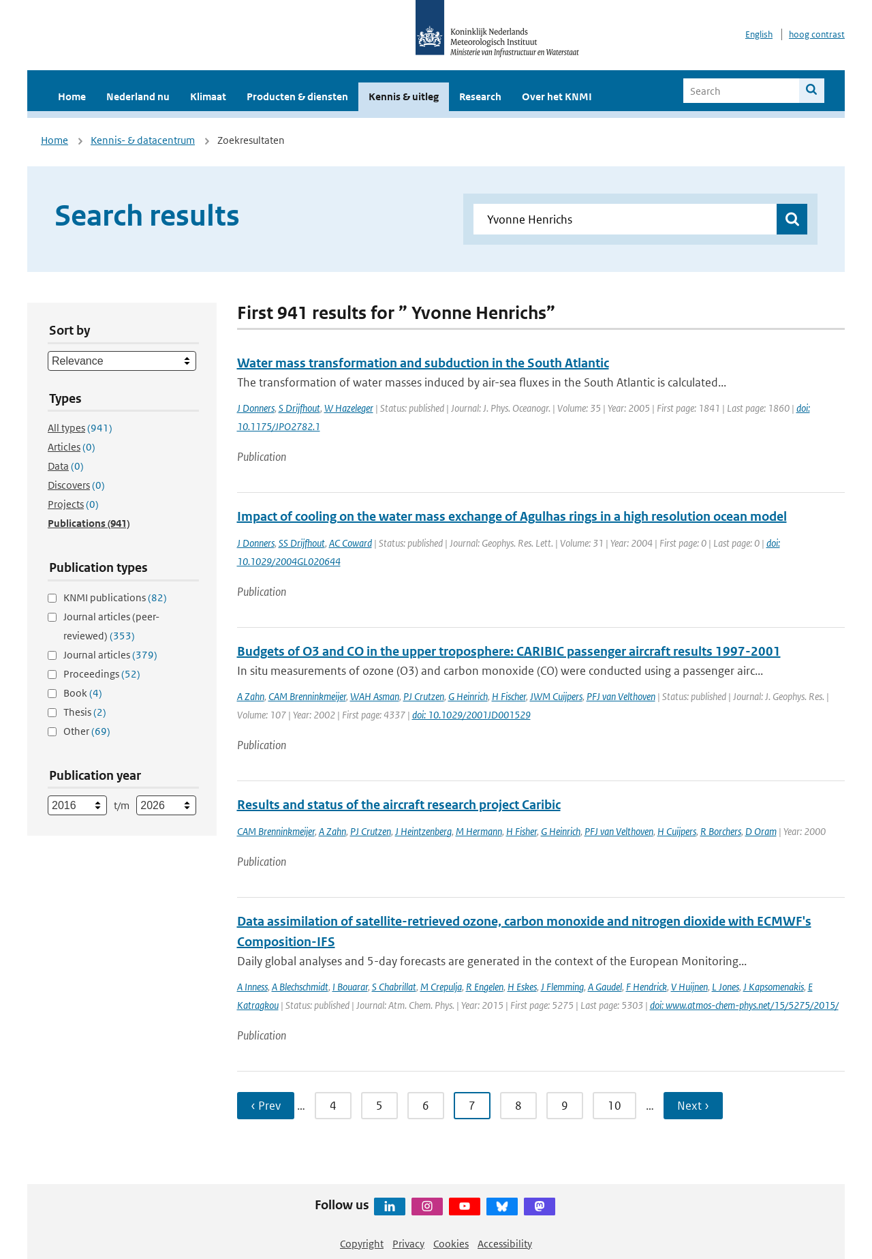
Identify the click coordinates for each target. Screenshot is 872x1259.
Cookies (451, 1243)
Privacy (408, 1243)
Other (86, 731)
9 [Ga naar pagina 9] (564, 1105)
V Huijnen (689, 986)
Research (480, 96)
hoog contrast (817, 34)
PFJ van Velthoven (621, 696)
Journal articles (110, 654)
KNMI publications (115, 597)
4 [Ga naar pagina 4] (333, 1105)
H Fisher (521, 831)
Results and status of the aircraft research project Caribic (399, 805)
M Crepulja (441, 986)
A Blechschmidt (300, 986)
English (759, 34)
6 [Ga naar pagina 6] (425, 1105)
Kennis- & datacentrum (143, 140)
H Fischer (509, 696)
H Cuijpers (676, 831)
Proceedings (101, 673)
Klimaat (208, 96)
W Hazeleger (348, 407)
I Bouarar (350, 986)
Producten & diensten (297, 96)
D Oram (761, 831)
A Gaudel (605, 986)
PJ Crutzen (423, 696)
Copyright (362, 1243)
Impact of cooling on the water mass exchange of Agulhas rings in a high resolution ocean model (512, 516)
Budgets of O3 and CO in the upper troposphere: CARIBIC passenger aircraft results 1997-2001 (509, 651)
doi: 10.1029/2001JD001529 (471, 714)
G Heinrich (468, 696)
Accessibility (505, 1243)
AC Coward (350, 542)
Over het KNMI (557, 96)
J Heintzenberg (423, 831)
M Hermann (479, 831)
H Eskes (522, 986)
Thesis (84, 712)
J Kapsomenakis (773, 986)
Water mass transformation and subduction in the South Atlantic (423, 363)
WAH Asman (374, 696)
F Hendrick (646, 986)
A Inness (252, 986)
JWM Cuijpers (556, 696)
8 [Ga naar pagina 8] (518, 1105)
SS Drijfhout (302, 542)
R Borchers (720, 831)
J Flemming (562, 986)
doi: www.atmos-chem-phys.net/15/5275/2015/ (744, 1005)
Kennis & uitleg (404, 96)
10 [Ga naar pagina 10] (614, 1105)
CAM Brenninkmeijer (307, 696)
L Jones (725, 986)
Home (72, 96)
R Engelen (484, 986)
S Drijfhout (299, 407)
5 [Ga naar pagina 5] (379, 1105)
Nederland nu (138, 96)
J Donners (256, 407)
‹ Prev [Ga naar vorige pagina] (266, 1105)
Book (82, 692)
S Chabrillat (394, 986)
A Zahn (250, 696)
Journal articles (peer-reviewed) (111, 626)
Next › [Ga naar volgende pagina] (693, 1105)
